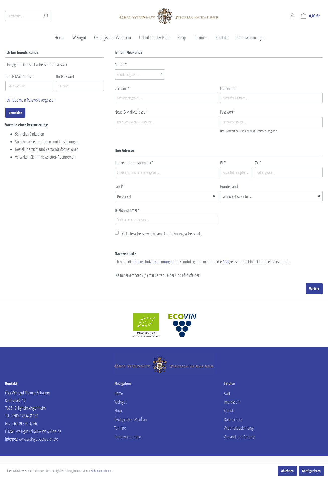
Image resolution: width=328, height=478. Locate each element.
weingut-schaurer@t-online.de (38, 431)
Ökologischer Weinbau (130, 419)
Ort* (258, 163)
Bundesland (229, 186)
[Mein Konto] (292, 16)
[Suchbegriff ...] (22, 16)
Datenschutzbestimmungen (153, 262)
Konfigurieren (311, 470)
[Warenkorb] (310, 16)
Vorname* (122, 88)
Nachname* (229, 88)
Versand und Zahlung (239, 437)
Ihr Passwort (65, 76)
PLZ (223, 163)
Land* (119, 186)
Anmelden (15, 112)
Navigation (122, 383)
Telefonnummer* (127, 210)
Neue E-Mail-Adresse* (131, 112)
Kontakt (229, 410)
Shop (118, 410)
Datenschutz (233, 419)
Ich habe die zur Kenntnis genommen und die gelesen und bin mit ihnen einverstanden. (202, 262)
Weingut (120, 402)
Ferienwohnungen (127, 437)
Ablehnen (287, 470)
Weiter (314, 288)
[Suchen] (45, 16)
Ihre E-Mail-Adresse (19, 76)
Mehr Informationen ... (102, 471)
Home (118, 393)
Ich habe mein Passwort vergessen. (31, 100)
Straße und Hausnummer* (134, 163)
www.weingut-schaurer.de (38, 439)
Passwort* (227, 112)
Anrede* (121, 65)
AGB (226, 262)
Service (229, 383)
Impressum (232, 402)
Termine (120, 428)
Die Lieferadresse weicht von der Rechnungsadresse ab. (161, 234)
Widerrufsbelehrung (239, 428)
